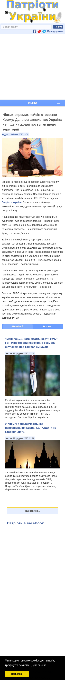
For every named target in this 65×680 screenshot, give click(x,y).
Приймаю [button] (17, 674)
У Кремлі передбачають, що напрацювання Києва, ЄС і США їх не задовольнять (30, 427)
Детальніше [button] (39, 665)
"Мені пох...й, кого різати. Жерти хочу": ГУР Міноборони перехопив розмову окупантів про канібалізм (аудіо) (32, 342)
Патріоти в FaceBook (25, 523)
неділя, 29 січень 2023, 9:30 (15, 134)
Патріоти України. (12, 202)
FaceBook (18, 326)
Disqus (47, 326)
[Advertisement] (32, 67)
